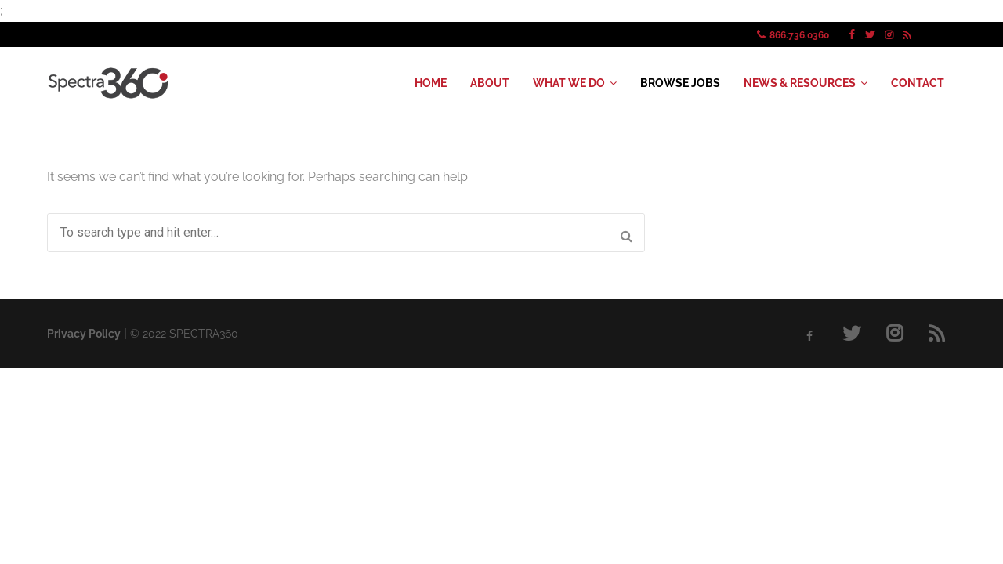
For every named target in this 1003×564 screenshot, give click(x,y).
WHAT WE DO (569, 83)
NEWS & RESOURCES (800, 83)
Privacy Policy (84, 333)
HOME (431, 83)
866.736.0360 (799, 35)
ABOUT (489, 83)
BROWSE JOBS (680, 83)
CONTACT (917, 83)
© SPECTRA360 (184, 333)
